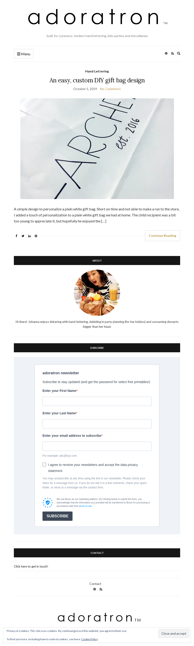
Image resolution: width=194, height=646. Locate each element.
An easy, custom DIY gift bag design (97, 80)
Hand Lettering (97, 71)
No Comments (110, 89)
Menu (23, 54)
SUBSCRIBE (57, 516)
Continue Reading (162, 235)
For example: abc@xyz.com (59, 455)
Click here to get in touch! (31, 566)
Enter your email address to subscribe (71, 435)
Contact (95, 584)
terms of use (85, 506)
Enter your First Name (59, 391)
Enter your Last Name (59, 413)
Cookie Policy (89, 639)
